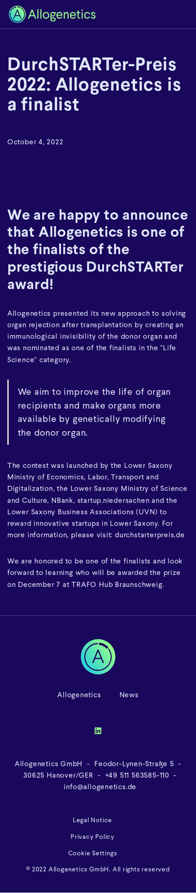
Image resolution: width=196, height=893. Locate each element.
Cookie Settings (92, 853)
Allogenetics (79, 695)
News (129, 695)
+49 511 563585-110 (137, 775)
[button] (181, 14)
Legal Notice (92, 820)
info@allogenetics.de (99, 786)
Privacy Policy (92, 836)
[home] (88, 14)
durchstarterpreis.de (150, 535)
